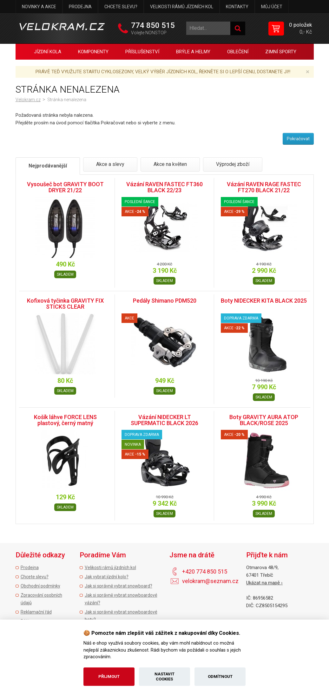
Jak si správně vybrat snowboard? (118, 585)
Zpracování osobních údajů (41, 599)
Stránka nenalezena (66, 99)
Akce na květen (170, 164)
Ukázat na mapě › (264, 583)
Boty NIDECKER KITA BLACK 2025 (264, 300)
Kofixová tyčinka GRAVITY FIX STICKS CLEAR (65, 303)
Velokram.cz (28, 99)
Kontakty (237, 6)
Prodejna (80, 6)
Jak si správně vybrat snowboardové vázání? (121, 599)
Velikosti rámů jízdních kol (181, 6)
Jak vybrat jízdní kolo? (106, 576)
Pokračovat (298, 138)
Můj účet (271, 6)
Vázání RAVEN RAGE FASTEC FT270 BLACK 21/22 (264, 187)
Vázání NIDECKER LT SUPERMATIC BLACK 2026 (164, 420)
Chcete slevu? (120, 6)
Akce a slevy (110, 164)
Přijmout (109, 676)
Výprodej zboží (232, 164)
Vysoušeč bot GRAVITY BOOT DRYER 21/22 (65, 187)
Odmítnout (220, 676)
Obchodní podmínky (40, 585)
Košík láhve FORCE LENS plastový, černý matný (65, 420)
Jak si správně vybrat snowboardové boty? (121, 615)
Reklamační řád (36, 611)
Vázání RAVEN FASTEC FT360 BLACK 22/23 (164, 187)
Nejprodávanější (48, 166)
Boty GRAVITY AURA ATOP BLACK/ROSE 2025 (263, 420)
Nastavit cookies (164, 676)
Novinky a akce (39, 6)
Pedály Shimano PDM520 (164, 300)
